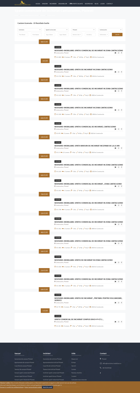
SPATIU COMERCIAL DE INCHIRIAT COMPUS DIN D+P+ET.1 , (78, 319)
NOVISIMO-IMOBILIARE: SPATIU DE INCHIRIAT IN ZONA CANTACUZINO (83, 69)
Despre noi (89, 4)
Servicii (73, 366)
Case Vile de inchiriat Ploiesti (52, 366)
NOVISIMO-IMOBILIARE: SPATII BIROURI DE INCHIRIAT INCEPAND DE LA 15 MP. (87, 146)
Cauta (117, 34)
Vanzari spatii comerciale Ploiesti (25, 373)
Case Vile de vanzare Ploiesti (23, 366)
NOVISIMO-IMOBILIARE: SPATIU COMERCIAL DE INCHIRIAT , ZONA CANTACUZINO (88, 184)
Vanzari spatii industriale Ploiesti (25, 380)
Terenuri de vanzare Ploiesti (23, 369)
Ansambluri (62, 4)
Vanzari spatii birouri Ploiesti (23, 376)
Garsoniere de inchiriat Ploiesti (52, 359)
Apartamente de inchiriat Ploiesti (53, 362)
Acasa (38, 4)
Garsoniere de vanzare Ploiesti (24, 359)
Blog (96, 4)
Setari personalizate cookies (33, 387)
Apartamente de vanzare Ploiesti (24, 362)
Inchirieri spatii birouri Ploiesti (52, 376)
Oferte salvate (76, 4)
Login (102, 4)
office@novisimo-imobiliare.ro (112, 363)
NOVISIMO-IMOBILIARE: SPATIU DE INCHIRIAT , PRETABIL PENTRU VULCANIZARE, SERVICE (88, 299)
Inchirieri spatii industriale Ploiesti (53, 380)
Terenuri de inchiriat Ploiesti (51, 369)
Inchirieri (53, 4)
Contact (109, 4)
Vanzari (45, 4)
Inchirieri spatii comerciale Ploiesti (53, 373)
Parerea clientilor (76, 373)
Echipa (73, 362)
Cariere (73, 369)
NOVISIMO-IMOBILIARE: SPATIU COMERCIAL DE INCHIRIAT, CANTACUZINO (85, 127)
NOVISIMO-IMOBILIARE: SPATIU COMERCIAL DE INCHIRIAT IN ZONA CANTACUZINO (88, 50)
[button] (30, 29)
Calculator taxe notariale (79, 380)
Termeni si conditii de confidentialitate (11, 387)
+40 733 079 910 (106, 368)
